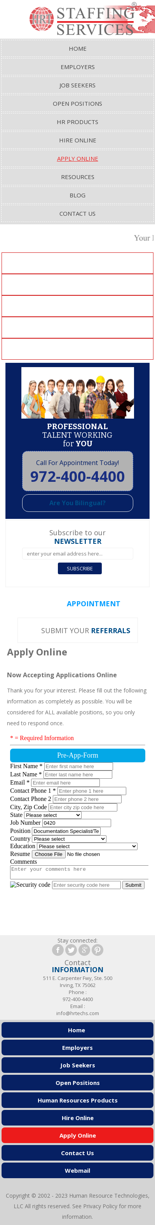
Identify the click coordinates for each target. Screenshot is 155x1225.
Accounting (77, 285)
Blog (77, 195)
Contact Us (77, 213)
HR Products (77, 122)
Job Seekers (77, 85)
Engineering (78, 327)
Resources (77, 177)
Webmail (77, 1170)
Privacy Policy (100, 1206)
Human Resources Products (78, 1100)
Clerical (78, 263)
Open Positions (77, 103)
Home (78, 48)
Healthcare (78, 349)
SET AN (80, 603)
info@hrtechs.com (77, 1013)
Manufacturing (78, 306)
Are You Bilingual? (77, 503)
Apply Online (77, 158)
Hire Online (77, 140)
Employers (78, 67)
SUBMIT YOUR (85, 630)
